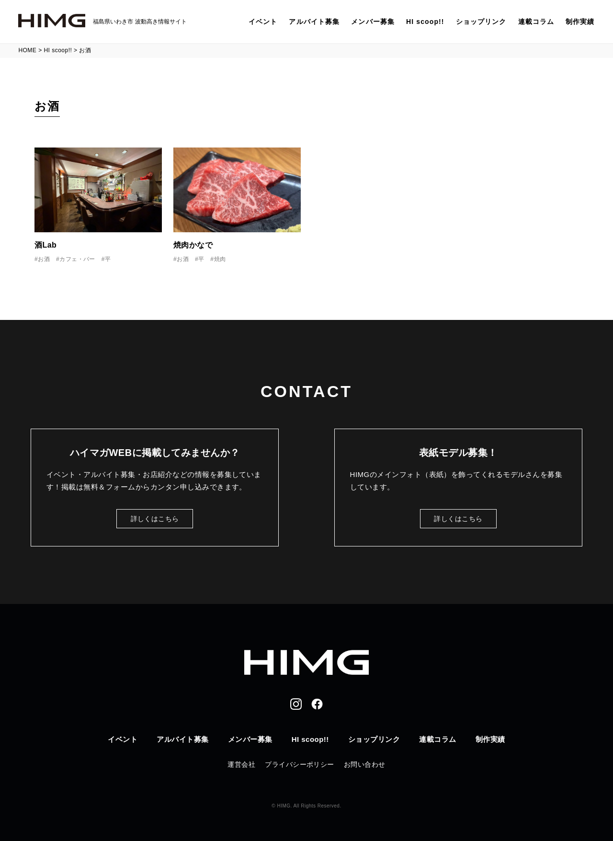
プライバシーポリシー (299, 764)
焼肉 (220, 259)
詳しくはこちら (155, 519)
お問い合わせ (365, 764)
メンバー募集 (373, 21)
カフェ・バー (77, 259)
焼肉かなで (193, 245)
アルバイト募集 (314, 21)
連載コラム (536, 21)
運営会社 (241, 764)
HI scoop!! (425, 21)
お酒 (44, 259)
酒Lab (45, 245)
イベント (263, 21)
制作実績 (580, 21)
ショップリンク (481, 21)
